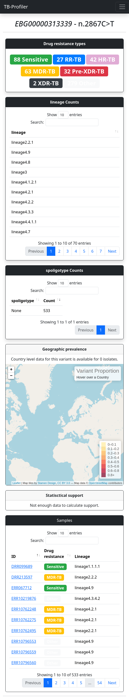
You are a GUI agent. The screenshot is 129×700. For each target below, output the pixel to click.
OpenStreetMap (98, 483)
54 (99, 682)
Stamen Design (47, 483)
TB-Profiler (16, 6)
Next (112, 251)
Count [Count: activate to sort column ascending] (49, 300)
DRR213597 (21, 577)
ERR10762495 (23, 630)
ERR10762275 (23, 619)
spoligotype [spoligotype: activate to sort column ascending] (22, 300)
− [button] (11, 376)
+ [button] (11, 369)
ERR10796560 (23, 662)
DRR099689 (21, 566)
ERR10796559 (23, 652)
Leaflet (17, 483)
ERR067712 (21, 587)
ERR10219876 (23, 598)
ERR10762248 (23, 609)
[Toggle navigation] (122, 7)
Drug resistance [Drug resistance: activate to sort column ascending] (54, 553)
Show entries (64, 115)
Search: (64, 122)
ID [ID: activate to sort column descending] (13, 556)
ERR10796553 (23, 641)
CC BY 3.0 (63, 483)
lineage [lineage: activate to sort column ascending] (18, 132)
